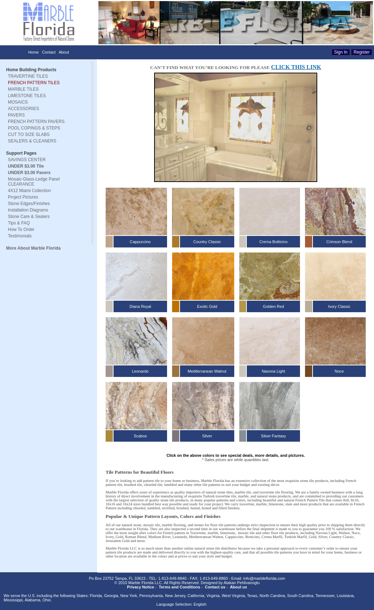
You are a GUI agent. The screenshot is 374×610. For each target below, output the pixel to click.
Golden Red (273, 306)
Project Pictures (23, 197)
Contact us (215, 587)
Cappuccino (140, 242)
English (200, 604)
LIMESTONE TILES (27, 95)
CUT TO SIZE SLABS (29, 134)
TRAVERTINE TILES (28, 76)
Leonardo (140, 371)
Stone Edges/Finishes (29, 203)
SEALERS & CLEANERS (32, 141)
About (64, 52)
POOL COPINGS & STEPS (34, 128)
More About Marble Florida (33, 248)
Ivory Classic (339, 306)
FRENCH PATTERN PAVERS (36, 121)
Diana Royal (140, 306)
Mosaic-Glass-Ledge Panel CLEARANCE (34, 182)
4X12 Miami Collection (29, 190)
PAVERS (16, 115)
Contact (49, 52)
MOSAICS (18, 102)
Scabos (140, 436)
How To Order (21, 229)
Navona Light (273, 371)
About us (238, 587)
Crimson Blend (339, 242)
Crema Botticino (273, 242)
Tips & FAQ (19, 223)
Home (33, 52)
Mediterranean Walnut (207, 371)
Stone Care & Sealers (29, 216)
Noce (339, 371)
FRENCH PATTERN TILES (34, 82)
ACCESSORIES (23, 108)
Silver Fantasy (273, 436)
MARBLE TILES (23, 89)
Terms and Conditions (179, 587)
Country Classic (207, 242)
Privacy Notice (140, 587)
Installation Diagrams (28, 210)
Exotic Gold (207, 306)
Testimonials (20, 235)
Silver (207, 436)
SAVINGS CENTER (27, 159)
